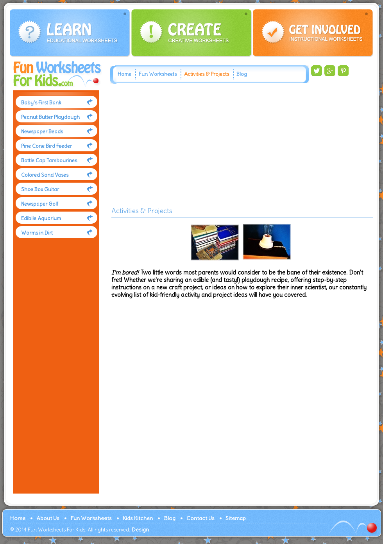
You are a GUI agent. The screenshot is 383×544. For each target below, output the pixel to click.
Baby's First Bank (41, 102)
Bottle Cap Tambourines (49, 160)
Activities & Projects (206, 74)
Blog (241, 74)
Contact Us (200, 518)
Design (140, 529)
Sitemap (236, 518)
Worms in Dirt (37, 233)
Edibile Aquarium (41, 218)
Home (124, 74)
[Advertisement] (54, 373)
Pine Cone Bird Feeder (46, 146)
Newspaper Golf (39, 204)
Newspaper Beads (42, 131)
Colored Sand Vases (44, 175)
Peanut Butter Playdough (50, 117)
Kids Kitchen (138, 518)
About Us (47, 518)
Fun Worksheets (158, 74)
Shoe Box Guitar (40, 189)
